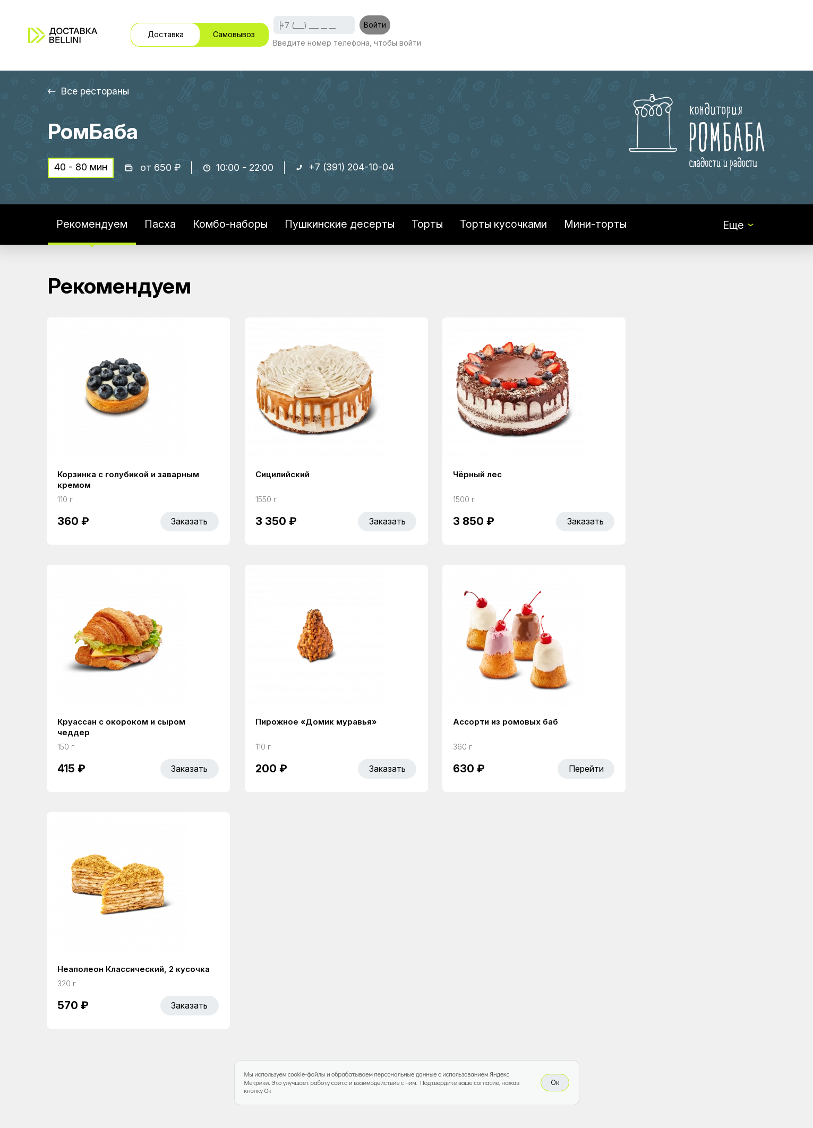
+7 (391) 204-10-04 (352, 168)
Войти (375, 24)
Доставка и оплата (489, 964)
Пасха (160, 225)
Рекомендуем (91, 225)
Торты (428, 225)
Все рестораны (96, 91)
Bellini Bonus (324, 986)
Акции (309, 964)
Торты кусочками (505, 225)
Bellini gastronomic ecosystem (634, 958)
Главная (315, 941)
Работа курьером (485, 941)
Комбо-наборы (230, 225)
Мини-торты (598, 225)
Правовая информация (499, 986)
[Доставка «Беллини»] (63, 35)
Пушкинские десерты (340, 225)
